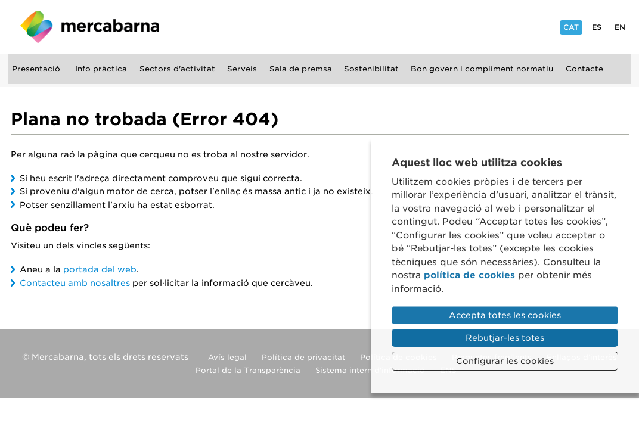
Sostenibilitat (373, 68)
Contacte (586, 68)
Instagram (404, 25)
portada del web (100, 266)
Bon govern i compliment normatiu (484, 68)
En (620, 27)
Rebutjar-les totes (505, 338)
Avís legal (227, 353)
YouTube (455, 25)
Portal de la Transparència (248, 366)
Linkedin (509, 25)
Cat (571, 29)
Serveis (244, 68)
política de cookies (469, 275)
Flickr (482, 25)
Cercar (25, 103)
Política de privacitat (303, 353)
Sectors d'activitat (179, 68)
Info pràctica (103, 68)
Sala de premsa (302, 68)
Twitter (535, 25)
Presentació (38, 68)
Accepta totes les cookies (505, 315)
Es (596, 27)
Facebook (430, 25)
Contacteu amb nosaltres (75, 279)
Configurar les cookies (505, 361)
